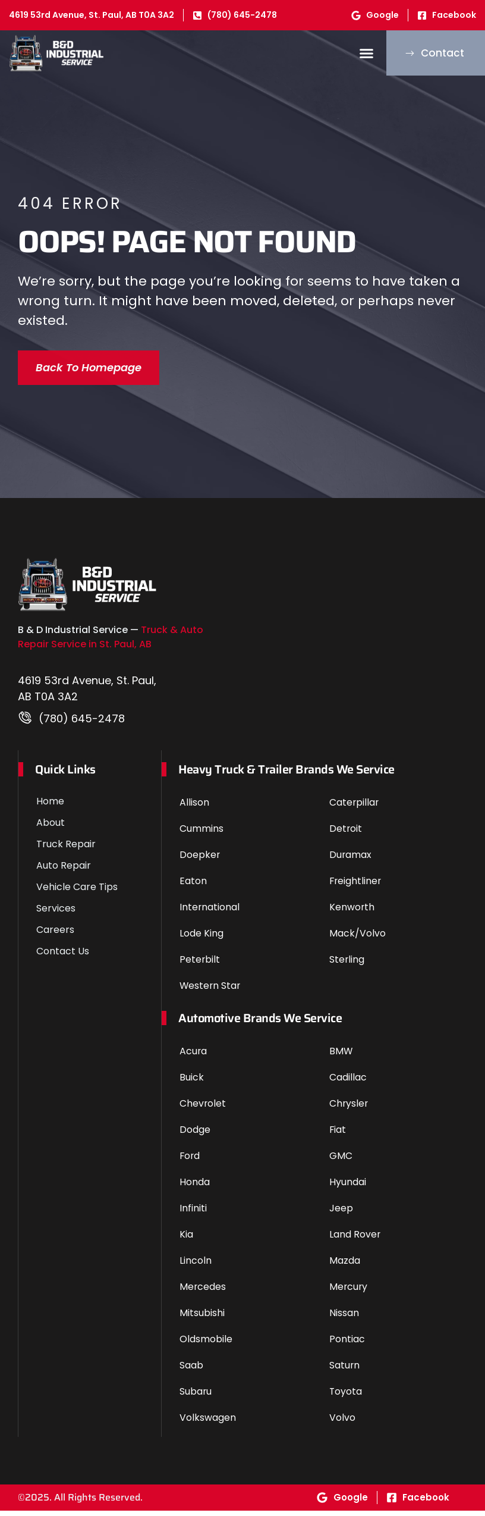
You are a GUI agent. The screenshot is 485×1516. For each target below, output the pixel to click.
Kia (186, 1239)
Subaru (195, 1397)
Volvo (342, 1423)
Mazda (344, 1266)
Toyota (346, 1397)
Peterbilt (200, 965)
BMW (341, 1056)
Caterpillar (354, 808)
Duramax (350, 860)
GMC (340, 1161)
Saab (191, 1370)
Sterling (347, 965)
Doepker (200, 860)
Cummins (201, 834)
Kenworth (352, 912)
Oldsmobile (205, 1344)
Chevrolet (202, 1109)
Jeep (341, 1213)
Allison (194, 808)
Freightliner (356, 886)
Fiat (338, 1135)
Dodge (194, 1135)
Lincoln (195, 1266)
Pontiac (347, 1344)
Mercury (349, 1292)
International (209, 912)
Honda (194, 1187)
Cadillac (348, 1082)
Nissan (344, 1318)
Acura (193, 1056)
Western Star (210, 991)
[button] (353, 56)
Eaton (193, 886)
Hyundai (347, 1187)
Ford (190, 1161)
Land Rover (355, 1239)
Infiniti (193, 1213)
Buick (191, 1082)
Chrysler (349, 1109)
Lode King (201, 938)
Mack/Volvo (357, 938)
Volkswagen (207, 1423)
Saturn (344, 1370)
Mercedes (202, 1292)
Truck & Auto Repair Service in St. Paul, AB (110, 643)
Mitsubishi (202, 1318)
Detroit (346, 834)
